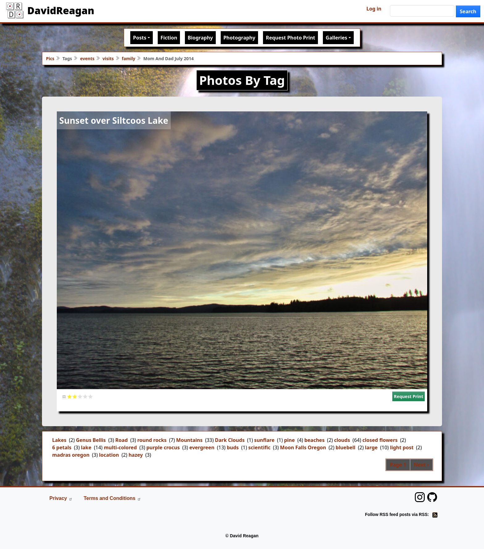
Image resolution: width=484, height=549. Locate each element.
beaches (314, 440)
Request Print (408, 396)
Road (121, 440)
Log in (373, 8)
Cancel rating (64, 396)
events (87, 58)
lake (86, 447)
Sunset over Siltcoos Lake (113, 120)
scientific (259, 447)
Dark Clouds (229, 440)
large (371, 447)
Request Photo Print (290, 37)
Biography (200, 37)
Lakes (59, 440)
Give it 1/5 (69, 396)
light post (401, 447)
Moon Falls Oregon (303, 447)
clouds (342, 440)
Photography (239, 37)
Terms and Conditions (112, 498)
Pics (50, 58)
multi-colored (120, 447)
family (129, 58)
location (109, 454)
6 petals (61, 447)
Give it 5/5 (90, 396)
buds (233, 447)
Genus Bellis (91, 440)
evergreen (201, 447)
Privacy (61, 498)
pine (289, 440)
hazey (135, 454)
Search (468, 11)
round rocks (152, 440)
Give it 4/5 (85, 396)
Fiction (169, 37)
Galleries (336, 37)
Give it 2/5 (74, 396)
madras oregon (71, 454)
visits (108, 58)
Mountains (189, 440)
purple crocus (163, 447)
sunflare (264, 440)
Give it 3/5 (80, 396)
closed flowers (380, 440)
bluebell (345, 447)
